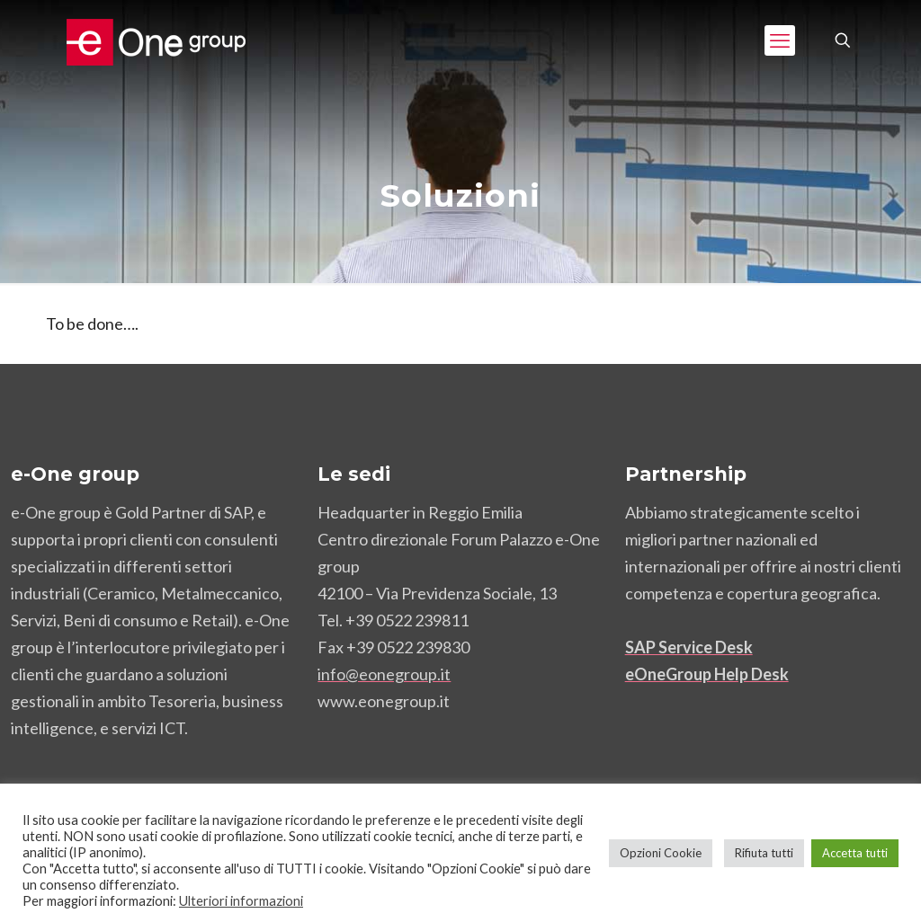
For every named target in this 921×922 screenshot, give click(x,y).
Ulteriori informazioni (241, 901)
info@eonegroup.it (384, 674)
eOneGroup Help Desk (707, 674)
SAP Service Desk (689, 647)
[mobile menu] (780, 40)
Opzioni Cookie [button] (661, 853)
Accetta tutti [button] (855, 853)
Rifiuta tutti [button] (764, 853)
